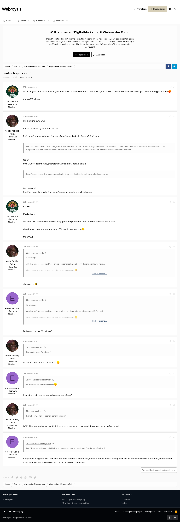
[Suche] (175, 9)
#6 (174, 341)
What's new (41, 21)
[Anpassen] (169, 9)
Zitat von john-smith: (35, 253)
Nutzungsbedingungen (132, 511)
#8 (174, 405)
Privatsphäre (150, 511)
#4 (174, 246)
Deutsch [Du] (16, 511)
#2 (174, 116)
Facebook (125, 499)
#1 (174, 87)
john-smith (9, 77)
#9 (174, 437)
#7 (174, 373)
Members (60, 21)
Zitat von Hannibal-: (34, 347)
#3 (174, 202)
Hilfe (159, 511)
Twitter (124, 503)
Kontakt (117, 511)
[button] (29, 21)
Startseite (168, 511)
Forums (23, 21)
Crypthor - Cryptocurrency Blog (75, 503)
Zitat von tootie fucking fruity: (38, 380)
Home (8, 21)
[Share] (170, 87)
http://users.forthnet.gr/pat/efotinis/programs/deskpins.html (55, 163)
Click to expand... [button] (99, 273)
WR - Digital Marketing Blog (73, 499)
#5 (174, 294)
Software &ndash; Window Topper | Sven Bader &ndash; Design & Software (61, 136)
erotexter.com (12, 308)
